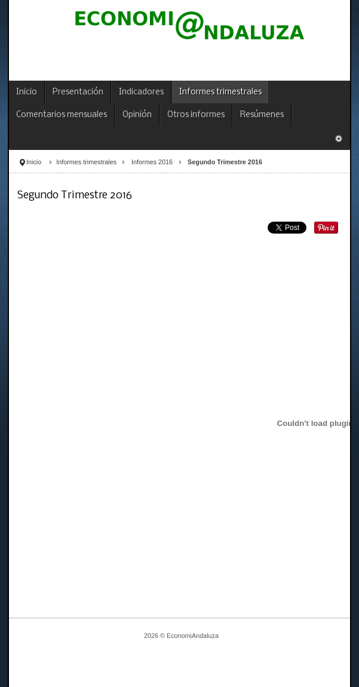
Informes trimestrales (86, 161)
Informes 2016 (152, 161)
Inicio (33, 161)
